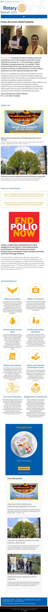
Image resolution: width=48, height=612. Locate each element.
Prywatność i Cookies (33, 600)
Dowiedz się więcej (24, 473)
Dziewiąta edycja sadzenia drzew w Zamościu (22, 577)
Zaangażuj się (7, 601)
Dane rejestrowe (8, 600)
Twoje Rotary (19, 601)
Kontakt (20, 600)
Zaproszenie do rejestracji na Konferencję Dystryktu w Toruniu (21, 139)
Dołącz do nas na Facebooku (10, 1)
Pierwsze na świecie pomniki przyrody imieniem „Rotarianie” (23, 176)
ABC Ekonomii (24, 460)
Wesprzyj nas (24, 468)
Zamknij (25, 610)
